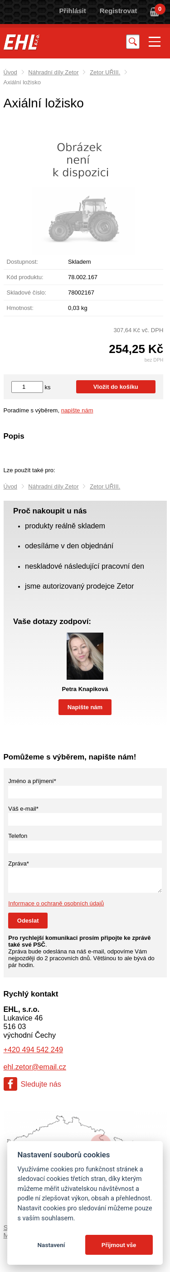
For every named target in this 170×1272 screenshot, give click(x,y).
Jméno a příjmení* (32, 781)
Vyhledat (132, 41)
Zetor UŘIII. (105, 72)
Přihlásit (72, 11)
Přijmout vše (119, 1244)
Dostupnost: (22, 261)
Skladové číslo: (26, 292)
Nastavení (51, 1244)
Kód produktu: (25, 277)
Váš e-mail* (23, 808)
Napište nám (85, 707)
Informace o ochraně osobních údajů (56, 903)
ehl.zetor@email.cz (35, 1067)
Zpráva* (18, 863)
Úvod (10, 72)
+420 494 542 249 (33, 1049)
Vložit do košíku (115, 386)
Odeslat (28, 920)
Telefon (17, 835)
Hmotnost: (20, 308)
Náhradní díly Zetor (53, 72)
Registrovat (118, 11)
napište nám (77, 410)
